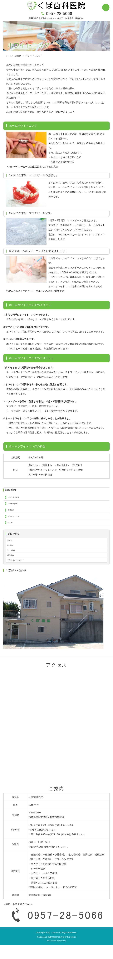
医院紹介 (12, 554)
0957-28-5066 (59, 13)
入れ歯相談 (13, 560)
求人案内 (12, 567)
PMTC (11, 529)
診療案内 (21, 55)
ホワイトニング (16, 521)
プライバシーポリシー (19, 573)
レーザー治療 (15, 506)
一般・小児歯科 (16, 498)
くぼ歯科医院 (54, 946)
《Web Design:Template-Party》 (56, 954)
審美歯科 (12, 513)
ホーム (9, 55)
